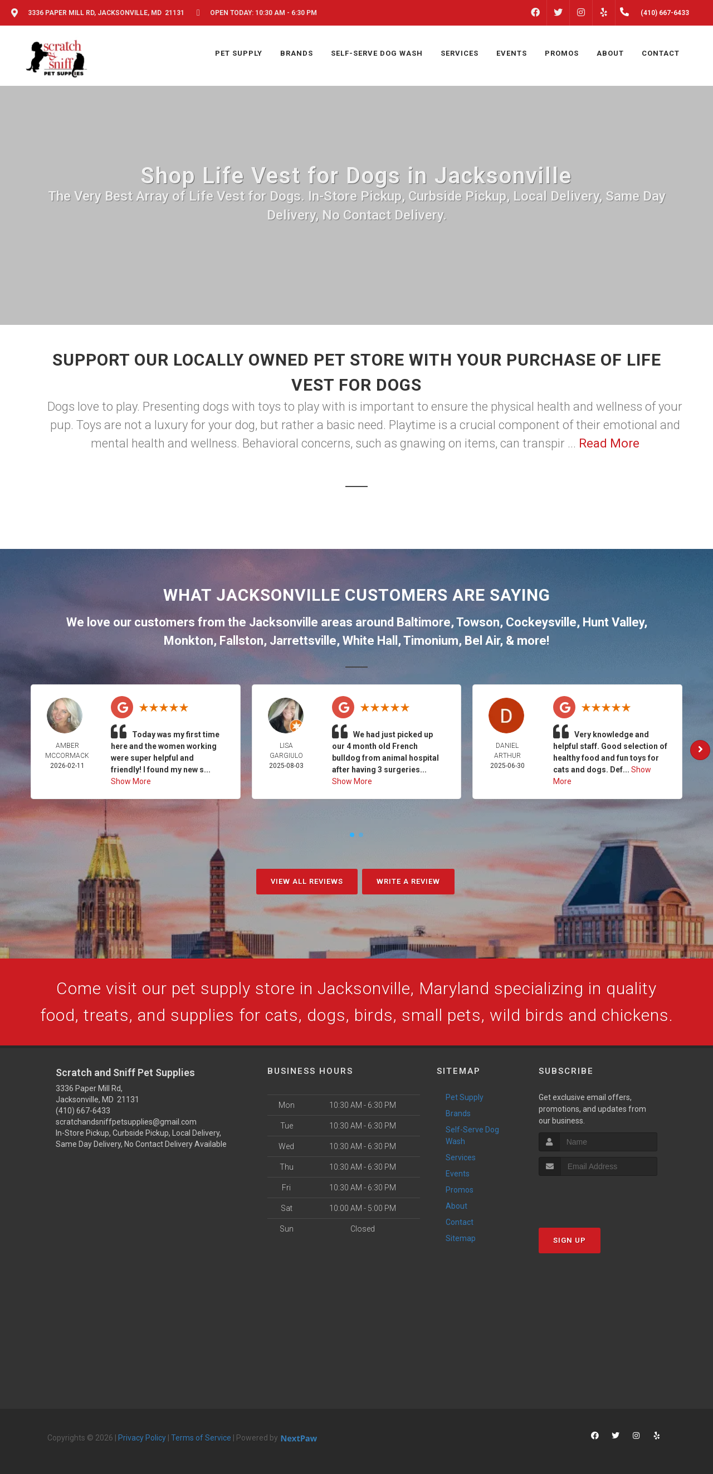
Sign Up (569, 1240)
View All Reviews (307, 881)
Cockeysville (541, 622)
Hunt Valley (613, 622)
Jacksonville (283, 622)
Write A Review (408, 881)
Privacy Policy (142, 1437)
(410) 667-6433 (83, 1110)
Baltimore (424, 622)
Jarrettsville (303, 641)
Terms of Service (201, 1437)
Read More (609, 443)
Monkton (188, 641)
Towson (478, 622)
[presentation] (598, 1196)
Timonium (430, 641)
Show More (131, 781)
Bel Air (482, 641)
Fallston (241, 641)
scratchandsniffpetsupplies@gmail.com (126, 1121)
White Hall (370, 641)
